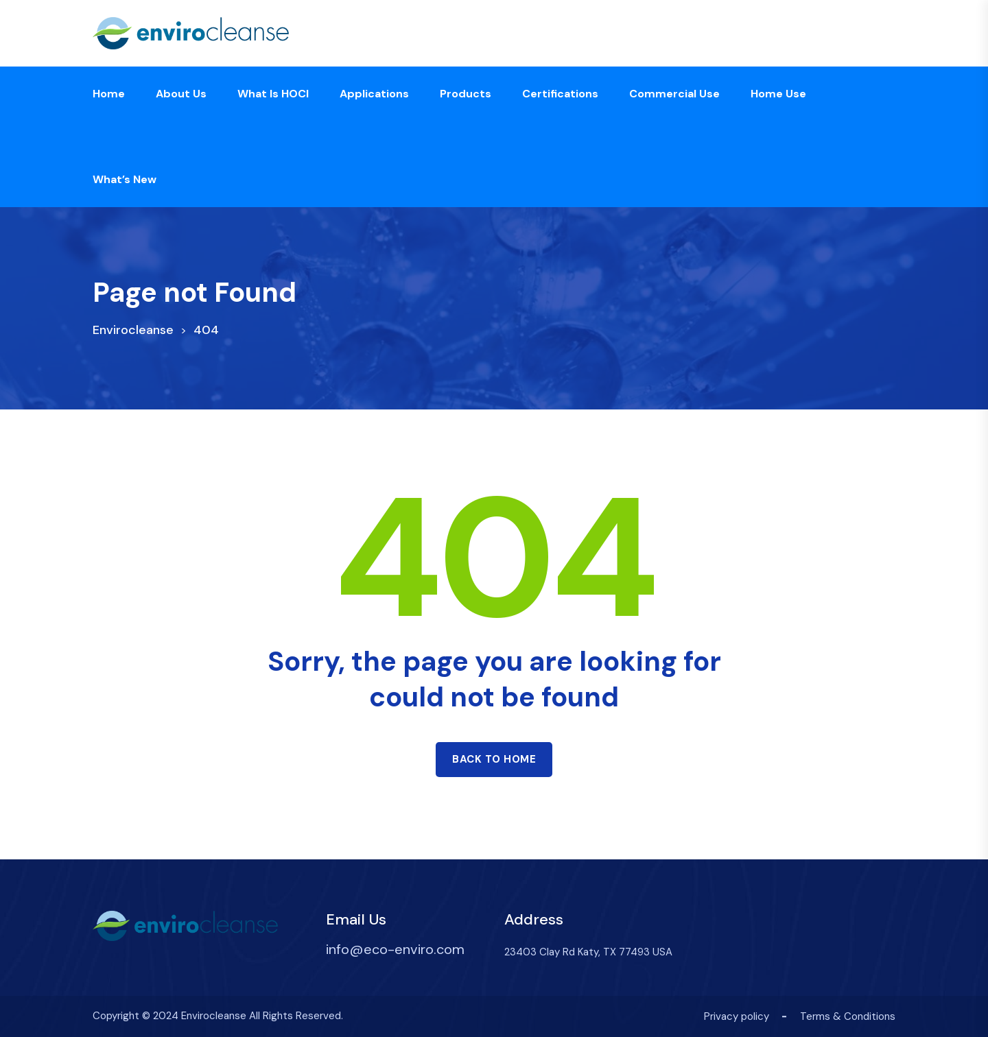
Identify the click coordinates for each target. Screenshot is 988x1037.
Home (109, 93)
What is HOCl (273, 93)
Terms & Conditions (847, 1016)
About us (181, 93)
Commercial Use (674, 93)
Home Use (778, 93)
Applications (374, 93)
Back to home (494, 759)
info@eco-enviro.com (395, 949)
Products (465, 93)
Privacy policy (736, 1016)
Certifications (560, 93)
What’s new (124, 179)
